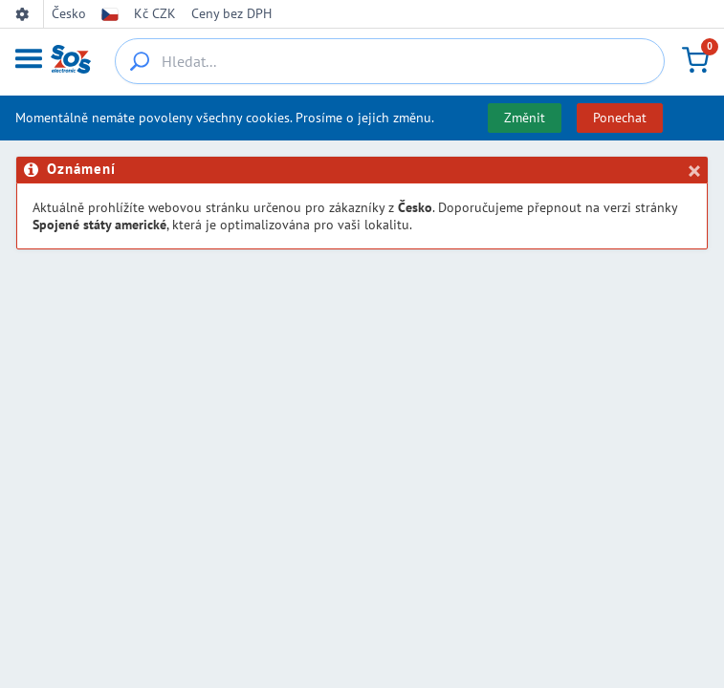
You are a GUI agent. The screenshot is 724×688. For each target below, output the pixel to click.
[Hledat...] (390, 61)
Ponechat (620, 117)
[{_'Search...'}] (139, 61)
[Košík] (695, 60)
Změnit (524, 117)
